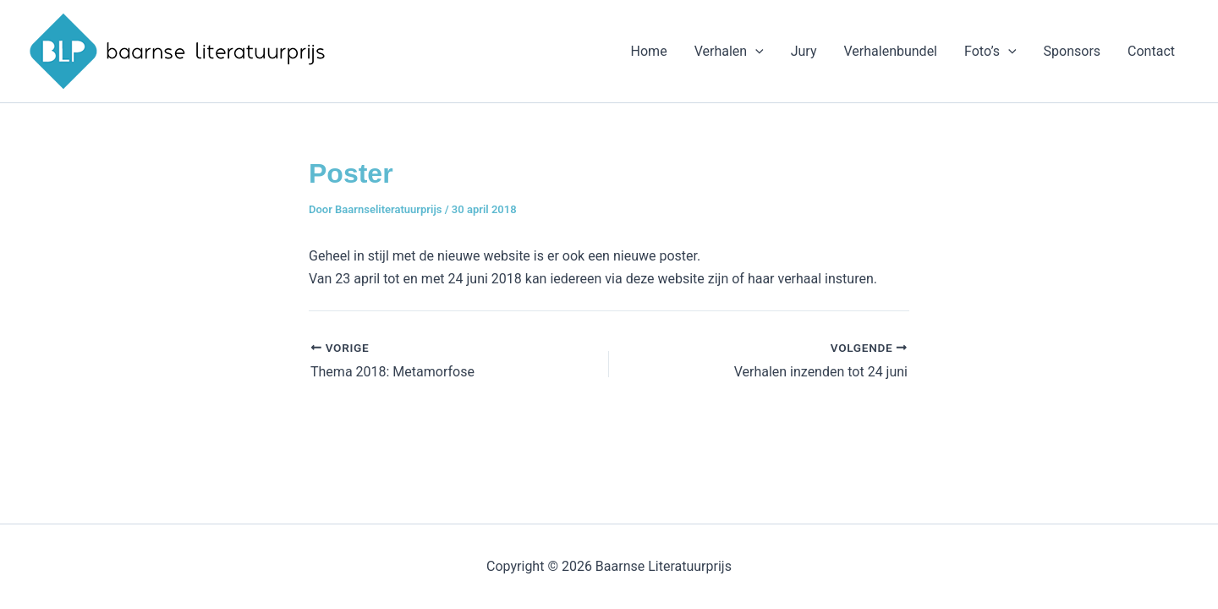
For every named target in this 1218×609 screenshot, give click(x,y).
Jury (804, 51)
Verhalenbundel (890, 51)
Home (649, 51)
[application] (755, 51)
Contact (1151, 51)
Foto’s (990, 51)
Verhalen (729, 51)
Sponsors (1072, 51)
